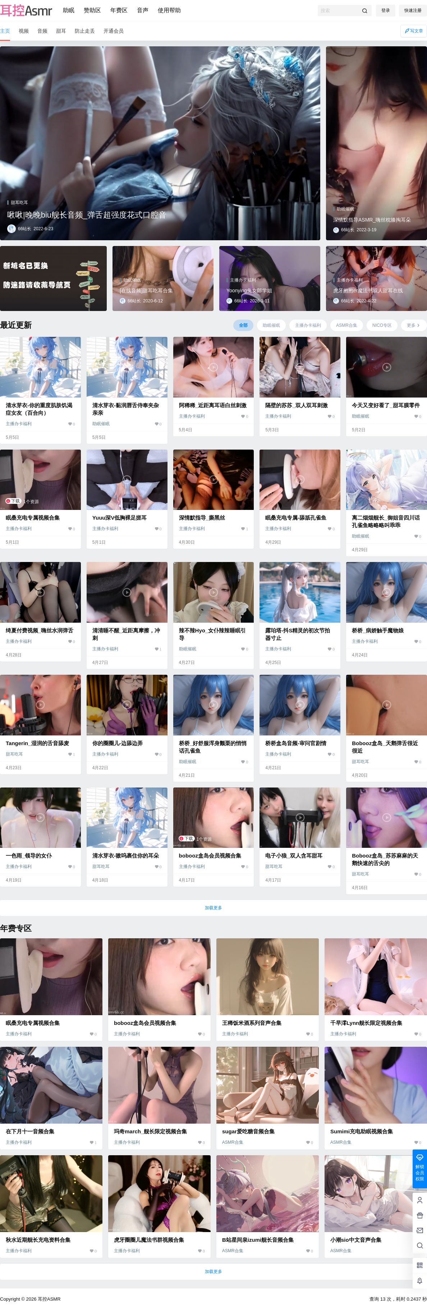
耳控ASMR (48, 1299)
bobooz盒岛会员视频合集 (210, 856)
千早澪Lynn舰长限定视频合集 (366, 1023)
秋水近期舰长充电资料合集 (38, 1240)
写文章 (413, 31)
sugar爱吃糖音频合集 (248, 1131)
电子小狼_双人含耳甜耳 (293, 856)
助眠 (68, 10)
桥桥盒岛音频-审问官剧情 (295, 743)
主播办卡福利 (19, 423)
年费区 (119, 10)
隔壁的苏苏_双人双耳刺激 (296, 405)
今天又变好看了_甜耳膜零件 (385, 405)
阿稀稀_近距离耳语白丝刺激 (213, 405)
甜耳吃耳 (14, 754)
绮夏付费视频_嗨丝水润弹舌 (39, 630)
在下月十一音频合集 (30, 1131)
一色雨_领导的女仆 (29, 856)
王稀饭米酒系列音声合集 (251, 1023)
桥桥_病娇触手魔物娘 (377, 630)
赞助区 (92, 10)
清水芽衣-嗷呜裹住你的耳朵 (125, 856)
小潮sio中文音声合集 (355, 1240)
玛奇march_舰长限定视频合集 (150, 1131)
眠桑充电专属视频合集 (33, 518)
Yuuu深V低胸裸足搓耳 (119, 518)
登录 (385, 10)
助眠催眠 (101, 423)
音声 (142, 10)
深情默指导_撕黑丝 (202, 518)
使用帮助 (169, 10)
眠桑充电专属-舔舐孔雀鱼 (295, 518)
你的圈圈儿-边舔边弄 (117, 743)
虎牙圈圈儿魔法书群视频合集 (149, 1240)
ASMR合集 (232, 1142)
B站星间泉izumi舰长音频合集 (258, 1240)
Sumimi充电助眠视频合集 (361, 1131)
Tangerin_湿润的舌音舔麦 (37, 743)
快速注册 (413, 10)
